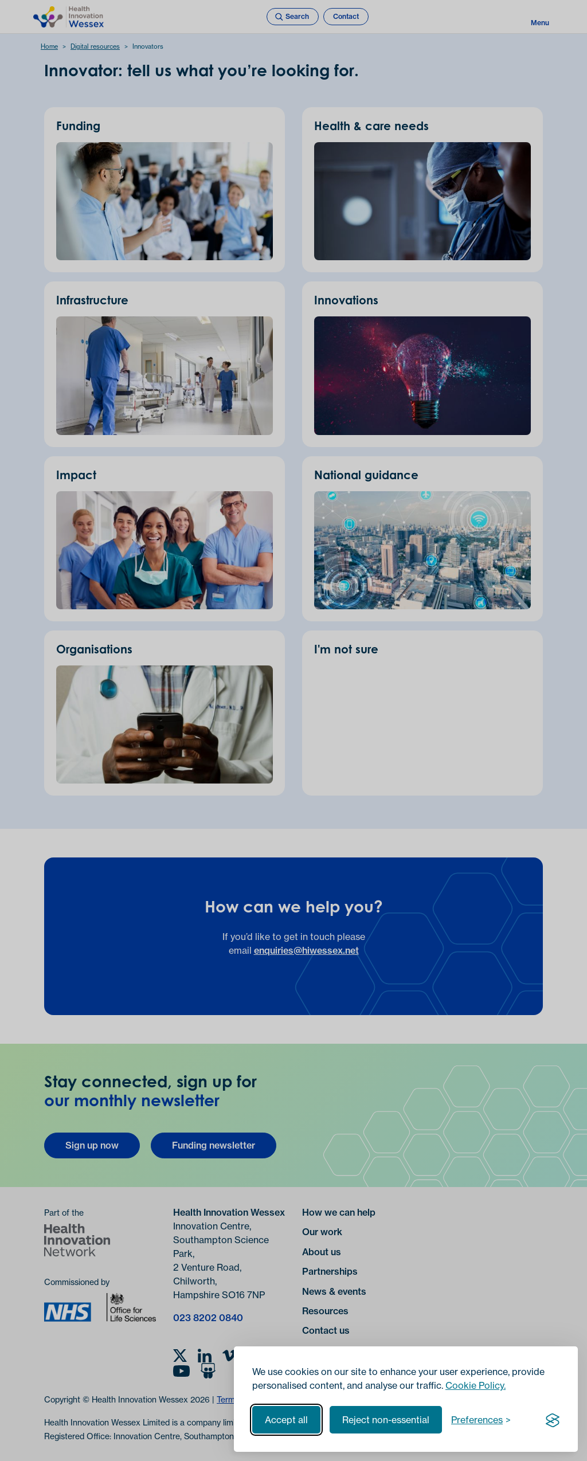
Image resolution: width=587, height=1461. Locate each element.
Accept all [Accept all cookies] (286, 1419)
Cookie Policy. (475, 1385)
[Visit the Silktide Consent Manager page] (552, 1420)
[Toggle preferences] (481, 1420)
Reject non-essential (385, 1419)
